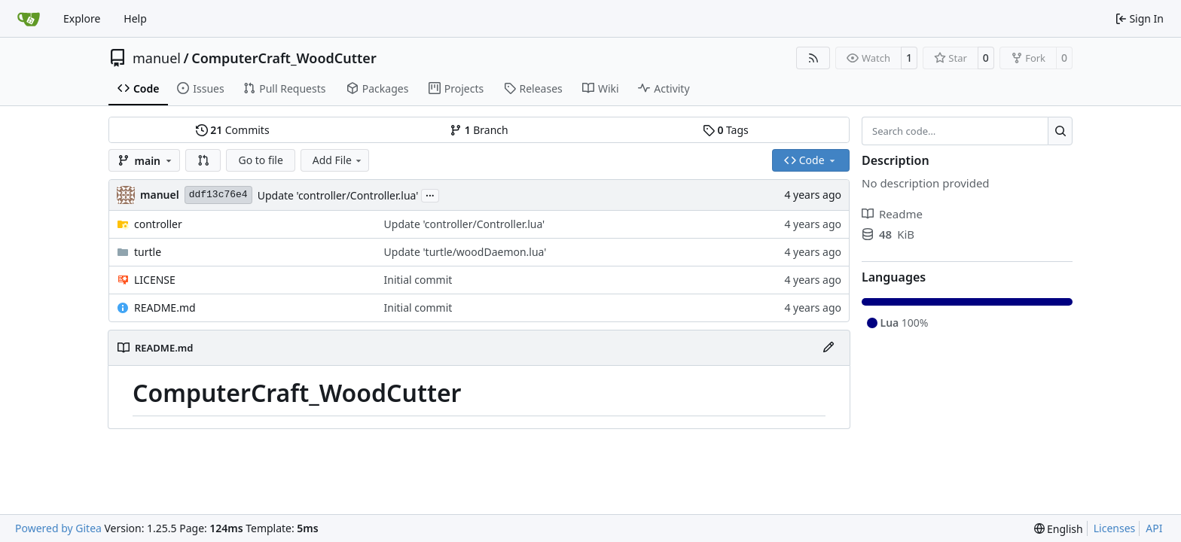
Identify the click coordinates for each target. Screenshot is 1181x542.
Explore (81, 18)
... (430, 194)
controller (158, 224)
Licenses (1115, 528)
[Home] (29, 18)
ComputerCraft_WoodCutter (284, 57)
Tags (726, 130)
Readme (892, 213)
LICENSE (154, 280)
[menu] (1058, 529)
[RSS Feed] (813, 58)
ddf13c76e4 (218, 194)
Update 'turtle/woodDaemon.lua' (465, 252)
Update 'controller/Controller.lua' (338, 195)
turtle (147, 252)
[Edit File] (828, 348)
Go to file (260, 160)
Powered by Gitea (58, 528)
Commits (233, 130)
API (1154, 528)
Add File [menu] (338, 160)
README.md (165, 307)
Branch (479, 130)
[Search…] (1060, 131)
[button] (203, 160)
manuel (157, 57)
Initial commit (418, 280)
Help (135, 18)
